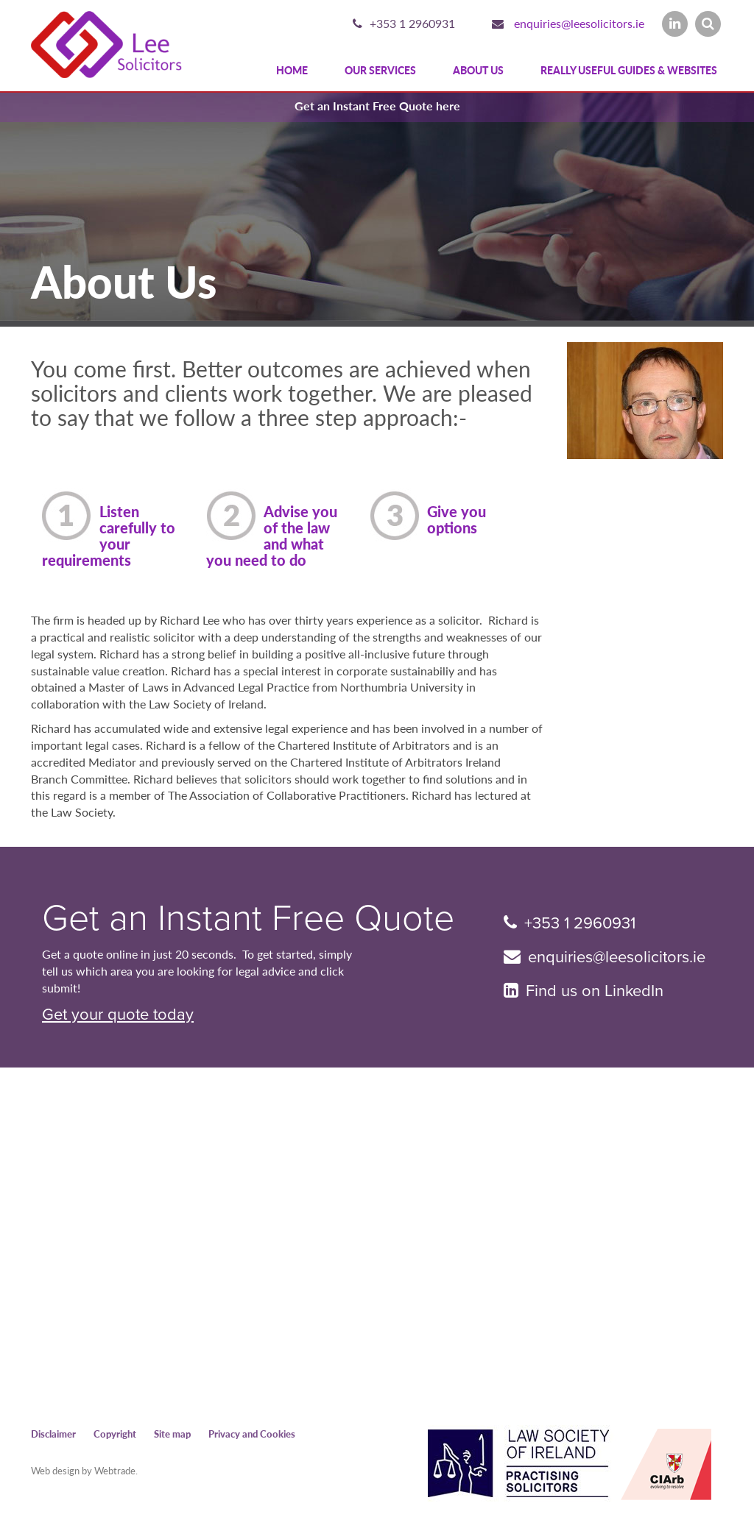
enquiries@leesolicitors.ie (579, 23)
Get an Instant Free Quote (248, 918)
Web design (55, 1470)
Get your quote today (118, 1014)
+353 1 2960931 (412, 23)
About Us (478, 70)
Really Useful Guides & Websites (628, 70)
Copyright (115, 1434)
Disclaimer (53, 1434)
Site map (172, 1434)
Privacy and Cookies (251, 1434)
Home (292, 70)
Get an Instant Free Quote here (377, 105)
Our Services (380, 70)
